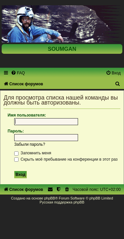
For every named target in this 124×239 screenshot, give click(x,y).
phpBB (49, 198)
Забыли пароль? (29, 144)
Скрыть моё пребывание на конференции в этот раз (66, 159)
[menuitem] (18, 73)
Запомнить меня (32, 153)
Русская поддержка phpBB (62, 202)
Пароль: (16, 131)
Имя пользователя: (27, 115)
